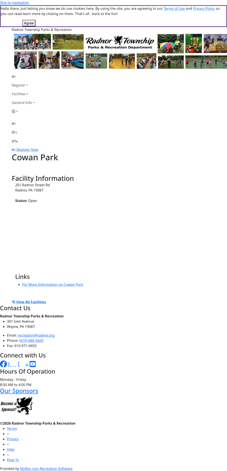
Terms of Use (174, 8)
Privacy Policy (204, 8)
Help (11, 449)
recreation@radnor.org (36, 335)
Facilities (19, 93)
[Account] (23, 111)
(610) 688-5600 (31, 340)
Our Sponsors (19, 391)
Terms (12, 428)
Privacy (12, 439)
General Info (22, 102)
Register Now (27, 149)
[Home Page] (23, 76)
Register (18, 85)
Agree (29, 23)
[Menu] (15, 141)
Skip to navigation (14, 2)
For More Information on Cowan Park (52, 284)
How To (13, 459)
